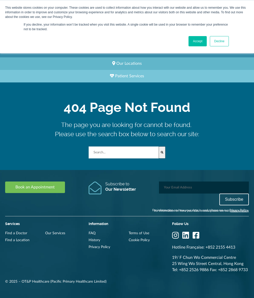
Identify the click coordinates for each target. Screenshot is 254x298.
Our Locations (127, 63)
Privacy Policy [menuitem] (99, 247)
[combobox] (124, 152)
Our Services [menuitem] (55, 233)
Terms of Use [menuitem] (139, 233)
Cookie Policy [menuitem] (139, 240)
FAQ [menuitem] (92, 233)
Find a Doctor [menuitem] (16, 233)
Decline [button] (219, 41)
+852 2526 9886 (194, 270)
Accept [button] (197, 41)
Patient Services (127, 76)
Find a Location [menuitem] (17, 240)
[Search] (162, 152)
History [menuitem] (94, 240)
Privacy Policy (238, 210)
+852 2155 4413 (220, 247)
